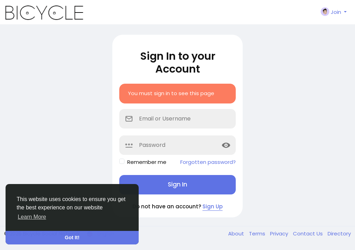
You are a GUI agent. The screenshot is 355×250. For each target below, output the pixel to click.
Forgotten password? (208, 162)
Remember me (146, 162)
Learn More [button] (32, 217)
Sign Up (212, 206)
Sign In (177, 184)
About (236, 233)
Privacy (279, 233)
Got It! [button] (72, 237)
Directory (339, 233)
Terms (258, 233)
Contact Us (308, 233)
